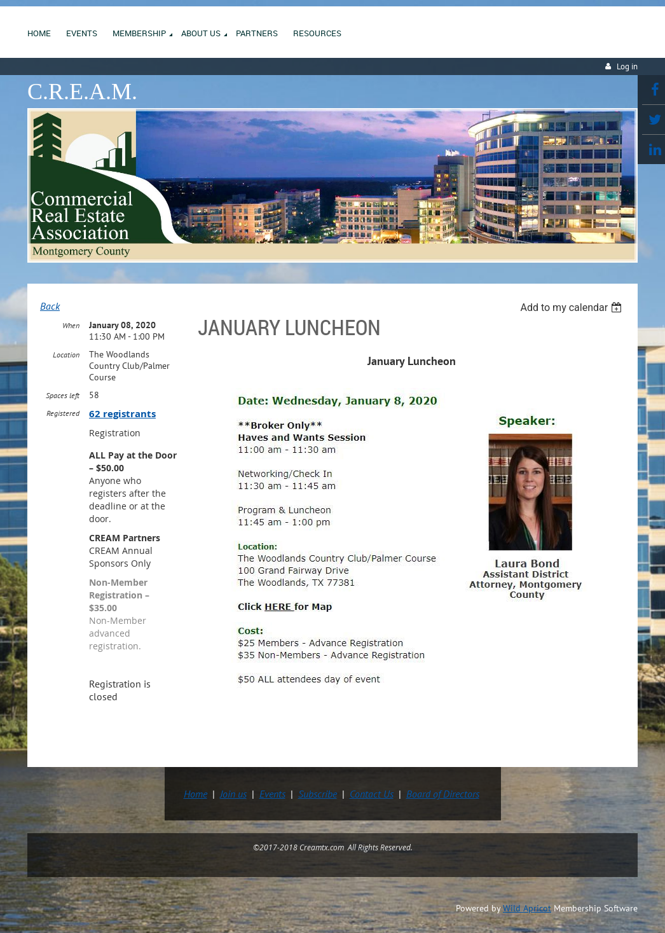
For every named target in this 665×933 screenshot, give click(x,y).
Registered (62, 413)
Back (50, 306)
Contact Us (372, 793)
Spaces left (62, 395)
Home (195, 793)
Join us (233, 793)
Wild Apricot (527, 908)
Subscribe (317, 793)
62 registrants (122, 413)
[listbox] (572, 307)
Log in (627, 66)
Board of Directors (442, 793)
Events (272, 793)
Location (66, 354)
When (70, 325)
